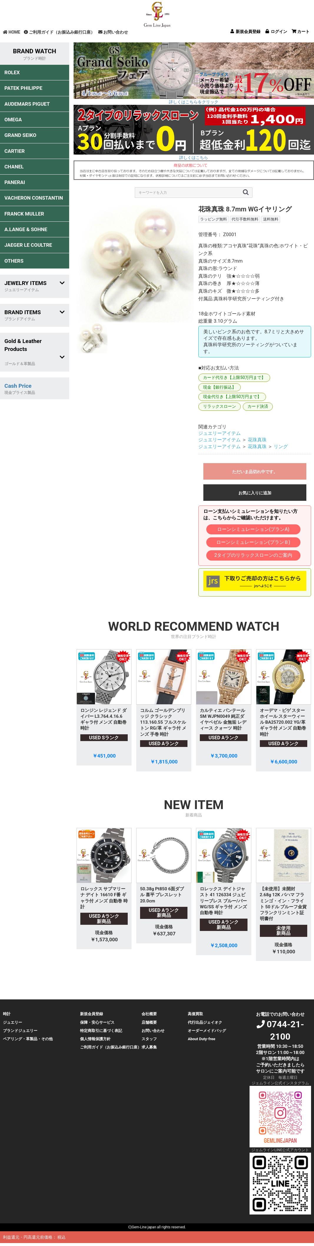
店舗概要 (149, 1022)
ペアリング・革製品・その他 (28, 1039)
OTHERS (14, 261)
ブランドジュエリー (20, 1030)
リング (281, 446)
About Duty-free (201, 1039)
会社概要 (149, 1014)
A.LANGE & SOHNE (25, 229)
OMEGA (13, 119)
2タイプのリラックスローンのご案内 (253, 555)
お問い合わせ (113, 32)
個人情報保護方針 (95, 1039)
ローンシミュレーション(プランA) (253, 529)
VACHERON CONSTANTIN (33, 198)
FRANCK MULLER (24, 214)
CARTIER (14, 151)
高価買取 (195, 1014)
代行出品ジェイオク (205, 1022)
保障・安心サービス (97, 1022)
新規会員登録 (91, 1014)
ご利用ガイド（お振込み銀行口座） (59, 32)
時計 (7, 1014)
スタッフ (149, 1039)
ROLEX (12, 72)
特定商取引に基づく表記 (101, 1030)
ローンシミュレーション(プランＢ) (253, 542)
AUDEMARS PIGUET (27, 104)
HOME (11, 32)
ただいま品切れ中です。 (255, 471)
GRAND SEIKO (20, 135)
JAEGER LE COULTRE (28, 245)
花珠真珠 (257, 440)
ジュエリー (12, 1022)
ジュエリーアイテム (219, 433)
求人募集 (149, 1047)
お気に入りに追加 (254, 493)
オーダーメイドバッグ (207, 1030)
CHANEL (14, 167)
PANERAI (14, 182)
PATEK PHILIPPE (23, 88)
